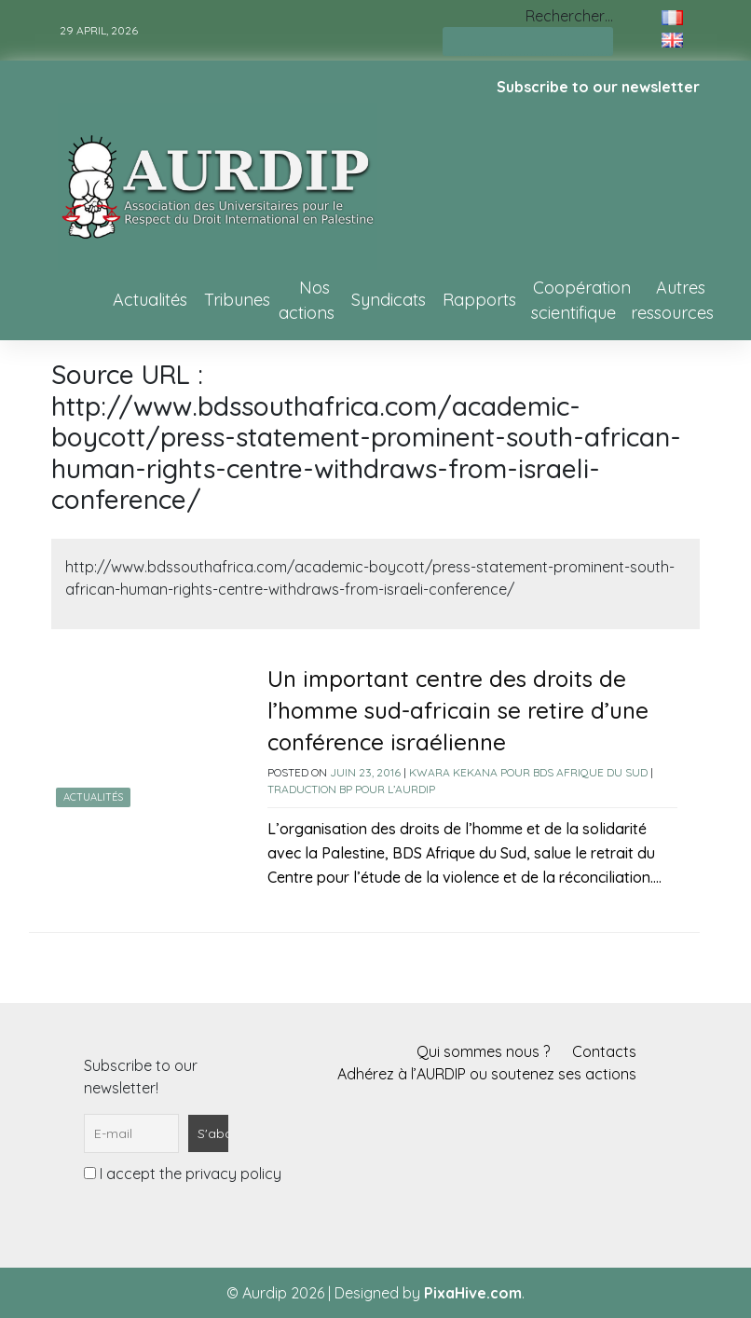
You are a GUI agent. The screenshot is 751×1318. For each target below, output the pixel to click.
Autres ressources (672, 300)
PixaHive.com (473, 1293)
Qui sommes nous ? (483, 1051)
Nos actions (307, 300)
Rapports (479, 299)
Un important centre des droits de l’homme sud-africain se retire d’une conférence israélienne (458, 710)
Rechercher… (569, 16)
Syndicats (388, 299)
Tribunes (237, 299)
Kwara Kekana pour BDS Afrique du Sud (528, 772)
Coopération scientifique (581, 300)
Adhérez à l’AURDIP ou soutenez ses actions (486, 1073)
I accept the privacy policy (182, 1173)
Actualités (150, 299)
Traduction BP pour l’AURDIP (351, 789)
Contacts (604, 1051)
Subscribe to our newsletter (598, 86)
